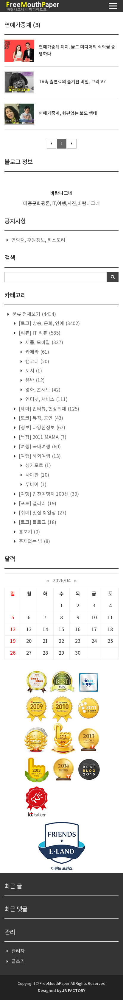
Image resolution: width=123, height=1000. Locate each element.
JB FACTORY (73, 990)
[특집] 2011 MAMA (42, 437)
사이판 (36, 475)
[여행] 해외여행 (39, 456)
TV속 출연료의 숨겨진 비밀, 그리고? (72, 82)
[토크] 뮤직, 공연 (40, 418)
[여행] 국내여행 (39, 447)
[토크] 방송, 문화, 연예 (49, 323)
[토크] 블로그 (37, 522)
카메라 (36, 352)
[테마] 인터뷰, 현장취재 (48, 409)
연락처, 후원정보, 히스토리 (38, 240)
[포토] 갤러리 (37, 503)
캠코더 (36, 361)
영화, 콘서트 (42, 390)
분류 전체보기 (33, 314)
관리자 (18, 951)
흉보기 (29, 532)
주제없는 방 (34, 541)
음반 (34, 380)
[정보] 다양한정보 (41, 427)
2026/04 (62, 581)
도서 (33, 371)
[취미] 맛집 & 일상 (42, 513)
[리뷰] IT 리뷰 (39, 333)
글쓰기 (18, 961)
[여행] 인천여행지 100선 (48, 494)
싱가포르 (37, 465)
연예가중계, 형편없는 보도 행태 (68, 113)
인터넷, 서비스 (46, 399)
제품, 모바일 (43, 342)
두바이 (35, 484)
